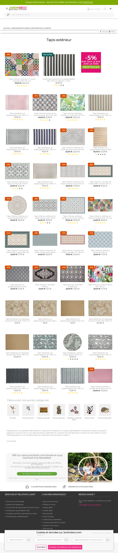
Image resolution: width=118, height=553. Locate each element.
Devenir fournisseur (51, 525)
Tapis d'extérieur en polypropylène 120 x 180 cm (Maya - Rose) (17, 115)
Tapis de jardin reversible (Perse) (45, 286)
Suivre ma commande (15, 501)
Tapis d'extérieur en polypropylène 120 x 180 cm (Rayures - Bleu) (45, 149)
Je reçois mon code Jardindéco (37, 473)
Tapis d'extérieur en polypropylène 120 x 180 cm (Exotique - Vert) (45, 355)
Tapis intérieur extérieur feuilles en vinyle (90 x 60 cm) (72, 114)
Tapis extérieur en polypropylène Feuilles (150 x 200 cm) (45, 321)
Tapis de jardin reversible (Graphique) (73, 286)
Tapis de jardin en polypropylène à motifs (17, 286)
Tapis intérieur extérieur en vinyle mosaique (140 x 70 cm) (100, 217)
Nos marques (48, 516)
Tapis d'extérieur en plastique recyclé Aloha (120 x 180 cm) (17, 354)
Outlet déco (48, 510)
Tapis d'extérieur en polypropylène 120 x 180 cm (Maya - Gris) (17, 149)
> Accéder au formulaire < (90, 505)
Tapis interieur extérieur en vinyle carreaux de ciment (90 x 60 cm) (45, 115)
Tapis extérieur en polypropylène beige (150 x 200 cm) (72, 321)
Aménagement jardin (20, 28)
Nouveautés (48, 513)
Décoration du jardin (41, 28)
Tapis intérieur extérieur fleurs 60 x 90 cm (100, 286)
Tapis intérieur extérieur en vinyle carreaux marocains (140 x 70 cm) (72, 184)
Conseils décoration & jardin (54, 522)
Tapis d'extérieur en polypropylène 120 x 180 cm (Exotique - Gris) (100, 355)
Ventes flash (48, 507)
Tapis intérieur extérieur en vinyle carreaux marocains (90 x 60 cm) (73, 149)
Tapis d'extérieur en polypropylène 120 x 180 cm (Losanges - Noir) (17, 388)
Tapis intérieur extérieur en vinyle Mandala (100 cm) (17, 217)
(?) (24, 540)
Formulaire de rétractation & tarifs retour (22, 507)
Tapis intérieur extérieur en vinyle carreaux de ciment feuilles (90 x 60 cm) (17, 184)
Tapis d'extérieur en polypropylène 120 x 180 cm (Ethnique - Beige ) (45, 388)
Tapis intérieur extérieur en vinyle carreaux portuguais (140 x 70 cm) (45, 252)
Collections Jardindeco (52, 519)
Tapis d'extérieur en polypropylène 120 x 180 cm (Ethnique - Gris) (73, 388)
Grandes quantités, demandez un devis (21, 513)
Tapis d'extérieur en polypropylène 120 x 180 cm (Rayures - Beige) (100, 115)
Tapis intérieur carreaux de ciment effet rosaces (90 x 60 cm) (17, 252)
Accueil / (7, 28)
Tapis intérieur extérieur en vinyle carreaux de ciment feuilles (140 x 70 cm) (45, 218)
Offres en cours (49, 504)
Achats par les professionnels (18, 510)
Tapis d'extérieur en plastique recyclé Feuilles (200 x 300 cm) (17, 320)
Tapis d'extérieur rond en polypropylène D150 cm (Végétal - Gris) (73, 355)
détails (41, 535)
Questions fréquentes (15, 504)
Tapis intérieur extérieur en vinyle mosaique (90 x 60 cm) (22, 80)
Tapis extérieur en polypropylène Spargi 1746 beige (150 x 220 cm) (100, 149)
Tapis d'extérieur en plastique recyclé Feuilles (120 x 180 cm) (100, 320)
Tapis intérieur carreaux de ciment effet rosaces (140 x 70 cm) (100, 184)
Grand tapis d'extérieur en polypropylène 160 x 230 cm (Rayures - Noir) (59, 80)
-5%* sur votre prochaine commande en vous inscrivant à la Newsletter (37, 456)
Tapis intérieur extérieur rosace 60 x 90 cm (100, 251)
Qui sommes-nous (50, 501)
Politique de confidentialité (17, 516)
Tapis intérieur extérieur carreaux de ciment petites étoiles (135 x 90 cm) (72, 218)
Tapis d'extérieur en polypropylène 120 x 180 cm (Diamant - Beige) (45, 184)
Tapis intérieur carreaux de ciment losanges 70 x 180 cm (72, 251)
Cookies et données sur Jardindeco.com (59, 532)
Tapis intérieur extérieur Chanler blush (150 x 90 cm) (100, 387)
